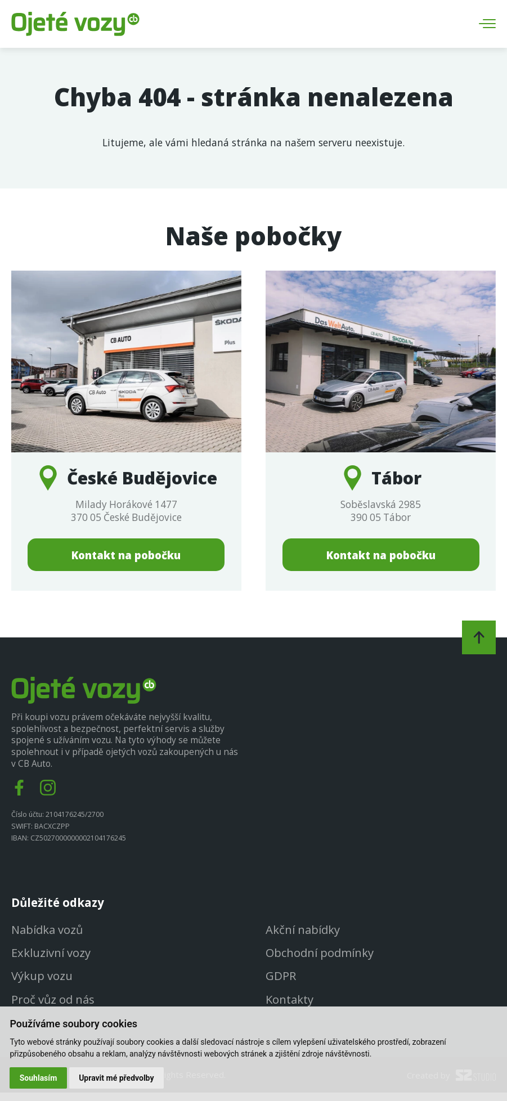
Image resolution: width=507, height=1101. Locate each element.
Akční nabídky (303, 937)
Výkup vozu (42, 983)
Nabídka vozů (47, 937)
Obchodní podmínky (320, 960)
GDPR (281, 983)
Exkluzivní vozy (51, 960)
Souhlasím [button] (38, 1077)
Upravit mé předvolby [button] (116, 1077)
